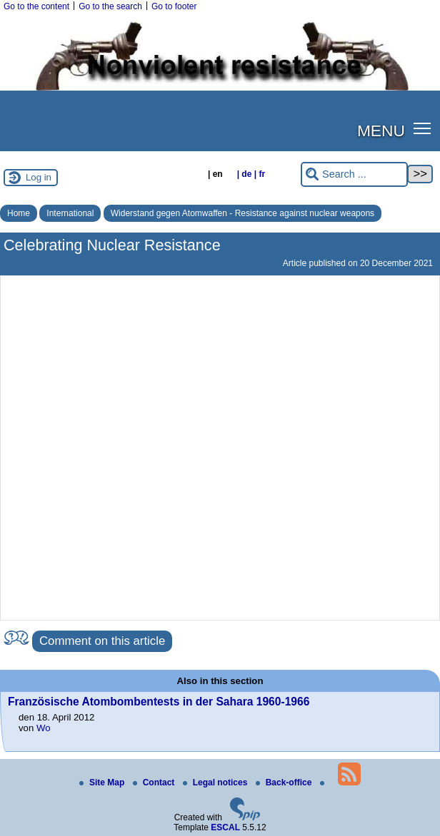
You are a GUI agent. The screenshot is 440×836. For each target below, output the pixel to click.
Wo (43, 728)
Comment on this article (102, 641)
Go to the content (36, 6)
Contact (155, 782)
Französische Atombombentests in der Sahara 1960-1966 (158, 701)
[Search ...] (354, 174)
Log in (38, 177)
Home (18, 213)
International (70, 213)
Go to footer (173, 6)
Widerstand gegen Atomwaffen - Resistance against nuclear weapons (242, 213)
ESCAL (225, 827)
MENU (381, 130)
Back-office (285, 782)
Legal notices (216, 782)
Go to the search (110, 6)
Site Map (103, 782)
